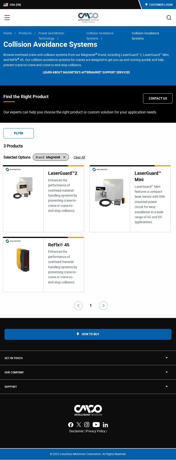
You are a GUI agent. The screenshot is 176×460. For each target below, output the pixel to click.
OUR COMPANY (14, 372)
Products (25, 33)
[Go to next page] (103, 306)
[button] (51, 157)
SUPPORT (11, 387)
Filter (18, 133)
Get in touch (13, 358)
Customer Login (158, 4)
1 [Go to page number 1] (91, 305)
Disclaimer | (77, 431)
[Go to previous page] (78, 306)
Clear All (79, 157)
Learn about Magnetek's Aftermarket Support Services (86, 72)
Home (7, 33)
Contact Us (158, 98)
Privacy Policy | (96, 431)
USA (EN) (12, 4)
